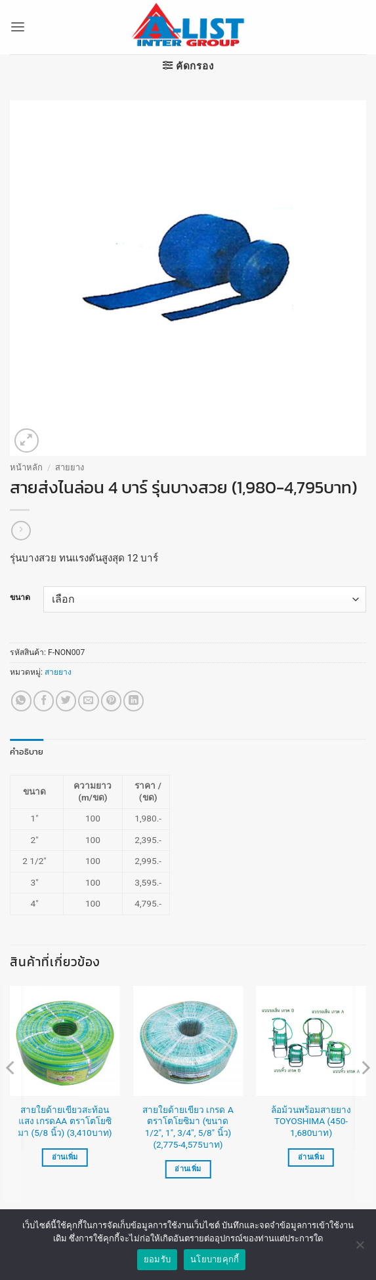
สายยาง (69, 467)
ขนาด (20, 597)
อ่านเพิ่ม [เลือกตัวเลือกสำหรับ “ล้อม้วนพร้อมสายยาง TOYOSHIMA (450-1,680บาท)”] (311, 1157)
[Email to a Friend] (88, 700)
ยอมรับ (157, 1266)
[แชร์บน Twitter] (66, 700)
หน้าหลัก (26, 467)
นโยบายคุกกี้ (214, 1266)
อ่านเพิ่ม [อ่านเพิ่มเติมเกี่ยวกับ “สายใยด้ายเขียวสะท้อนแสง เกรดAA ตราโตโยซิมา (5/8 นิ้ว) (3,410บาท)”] (65, 1157)
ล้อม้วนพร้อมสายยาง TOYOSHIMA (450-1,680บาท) (311, 1121)
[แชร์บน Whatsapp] (21, 700)
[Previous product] (20, 530)
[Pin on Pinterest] (111, 700)
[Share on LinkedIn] (133, 700)
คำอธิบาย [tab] (24, 751)
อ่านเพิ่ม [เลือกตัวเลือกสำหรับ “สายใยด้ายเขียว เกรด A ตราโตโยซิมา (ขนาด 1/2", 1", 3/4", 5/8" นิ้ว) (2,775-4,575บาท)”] (188, 1168)
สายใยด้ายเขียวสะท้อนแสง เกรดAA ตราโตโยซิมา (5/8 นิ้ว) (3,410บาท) (65, 1121)
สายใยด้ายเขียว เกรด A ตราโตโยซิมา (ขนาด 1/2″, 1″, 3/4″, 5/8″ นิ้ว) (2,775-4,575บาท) (188, 1126)
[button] (17, 27)
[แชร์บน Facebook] (43, 700)
